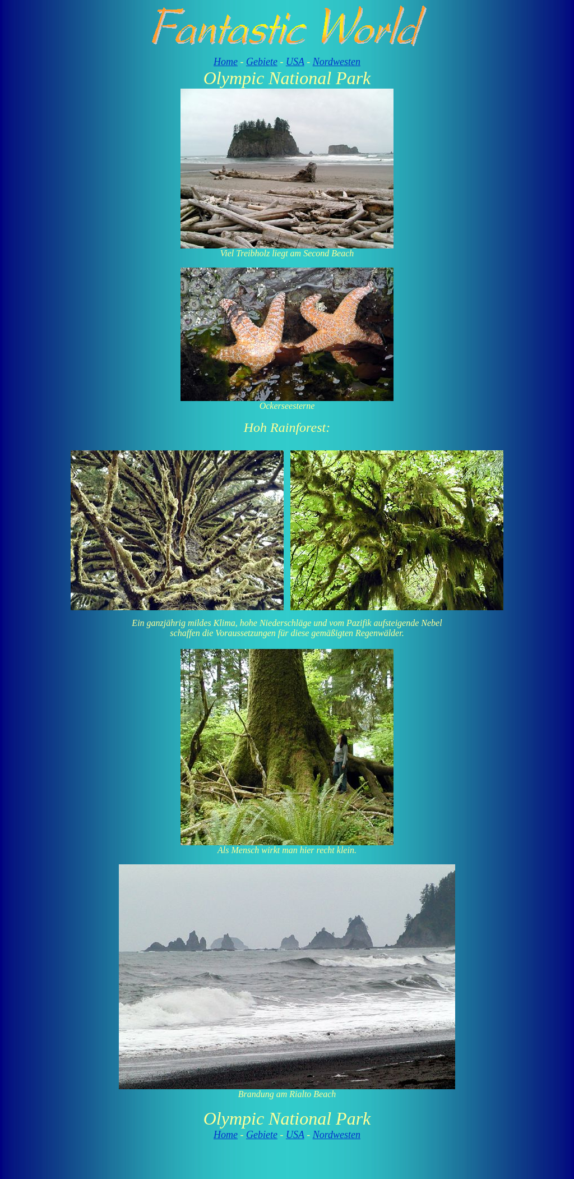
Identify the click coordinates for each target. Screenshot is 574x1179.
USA (295, 61)
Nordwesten (336, 61)
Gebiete (261, 61)
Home (226, 61)
